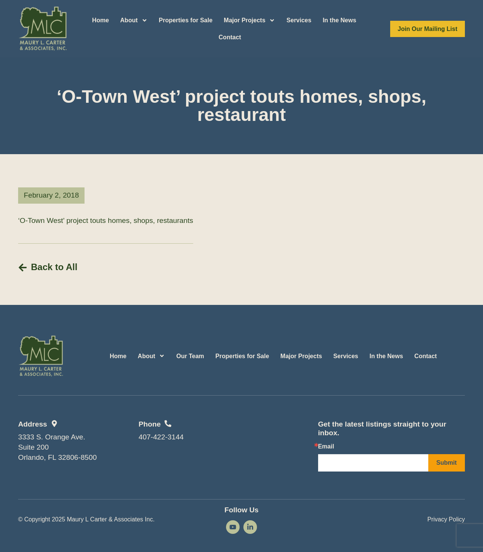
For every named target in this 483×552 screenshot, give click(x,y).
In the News (339, 20)
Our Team (190, 356)
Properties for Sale (185, 20)
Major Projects (249, 20)
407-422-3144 (161, 437)
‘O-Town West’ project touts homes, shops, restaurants (105, 220)
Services (298, 20)
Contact (229, 37)
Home (100, 20)
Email (326, 447)
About (134, 20)
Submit (446, 462)
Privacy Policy (446, 519)
